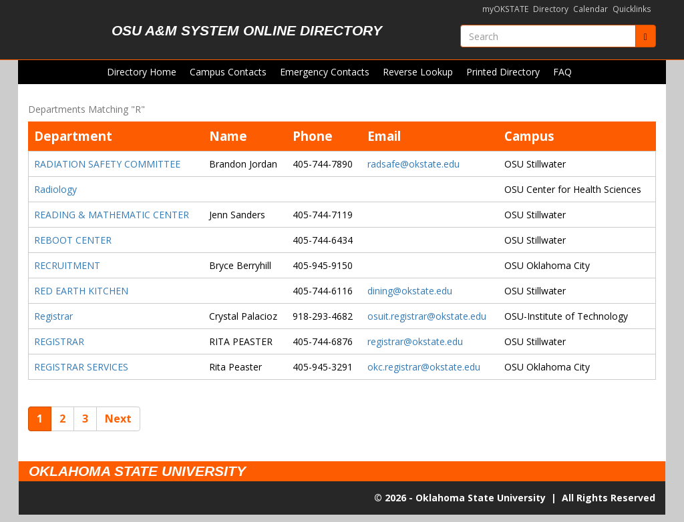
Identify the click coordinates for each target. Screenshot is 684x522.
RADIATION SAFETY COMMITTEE (107, 164)
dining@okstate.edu (409, 290)
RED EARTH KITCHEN (81, 290)
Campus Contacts (228, 71)
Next (118, 418)
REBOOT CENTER (73, 240)
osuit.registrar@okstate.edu (426, 316)
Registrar (53, 316)
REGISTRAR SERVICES (81, 366)
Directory (550, 9)
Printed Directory (503, 71)
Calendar (590, 9)
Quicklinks (632, 9)
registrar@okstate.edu (415, 341)
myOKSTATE (505, 9)
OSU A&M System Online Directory (247, 30)
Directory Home (141, 71)
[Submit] (645, 36)
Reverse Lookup (418, 71)
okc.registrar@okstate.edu (423, 366)
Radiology (55, 189)
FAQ (562, 71)
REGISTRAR (59, 341)
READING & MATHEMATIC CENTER (111, 214)
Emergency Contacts (324, 71)
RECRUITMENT (67, 265)
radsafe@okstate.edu (413, 164)
